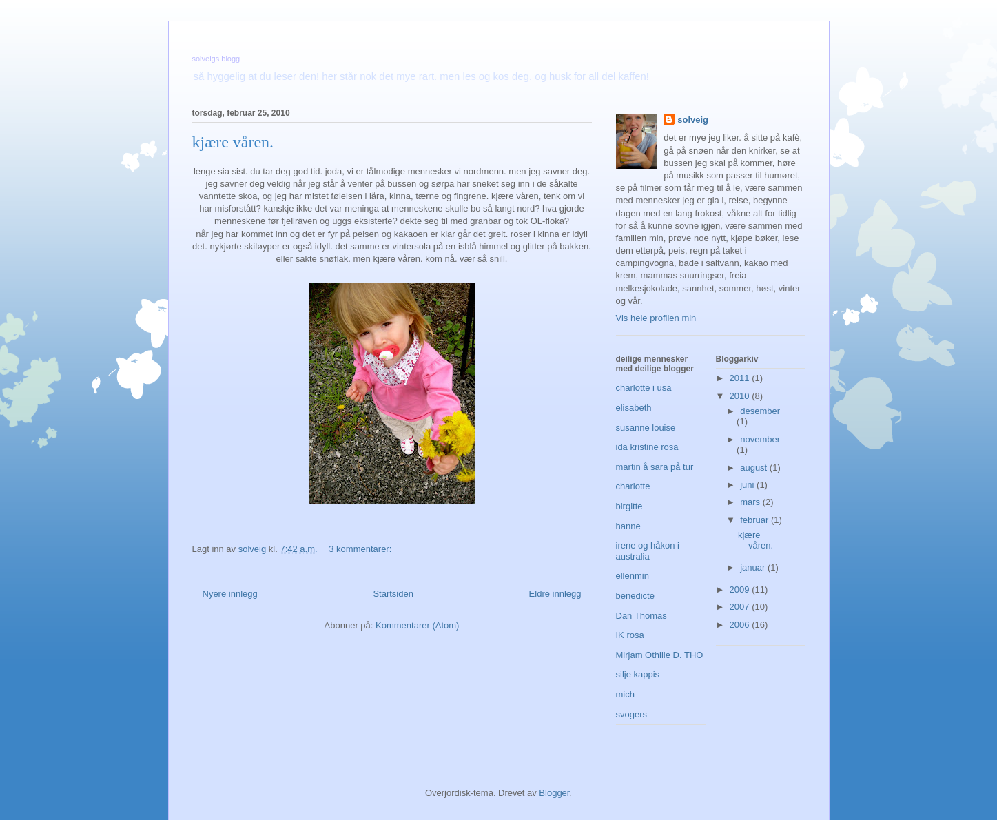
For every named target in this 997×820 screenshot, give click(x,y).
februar (755, 520)
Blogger (554, 793)
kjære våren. (233, 142)
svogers (632, 714)
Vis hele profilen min (656, 318)
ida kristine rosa (647, 447)
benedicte (635, 596)
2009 (741, 589)
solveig (692, 119)
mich (625, 694)
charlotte (633, 486)
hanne (628, 526)
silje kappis (638, 674)
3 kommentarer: (361, 549)
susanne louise (646, 427)
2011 (741, 378)
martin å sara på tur (655, 467)
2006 (741, 624)
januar (754, 567)
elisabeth (634, 407)
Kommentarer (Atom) (417, 625)
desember (760, 411)
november (760, 439)
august (755, 467)
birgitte (629, 506)
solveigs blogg (216, 58)
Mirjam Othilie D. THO (659, 655)
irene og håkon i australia (648, 551)
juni (748, 485)
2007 (741, 607)
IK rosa (630, 635)
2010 (741, 396)
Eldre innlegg (555, 593)
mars (751, 502)
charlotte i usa (644, 387)
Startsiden (393, 593)
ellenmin (632, 576)
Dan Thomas (641, 616)
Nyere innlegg (230, 593)
